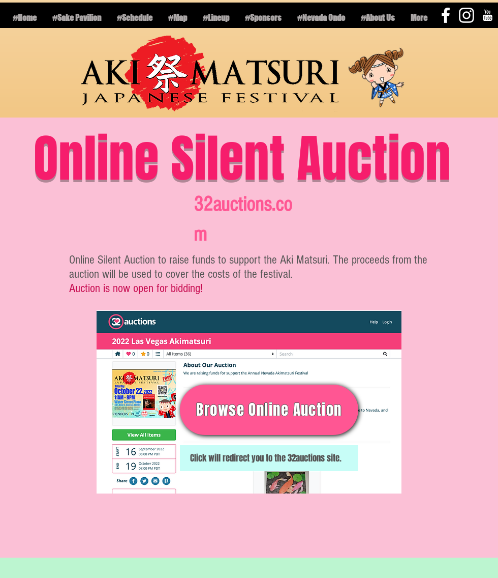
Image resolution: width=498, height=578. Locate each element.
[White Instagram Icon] (466, 15)
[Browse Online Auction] (269, 410)
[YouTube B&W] (487, 15)
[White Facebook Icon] (445, 15)
